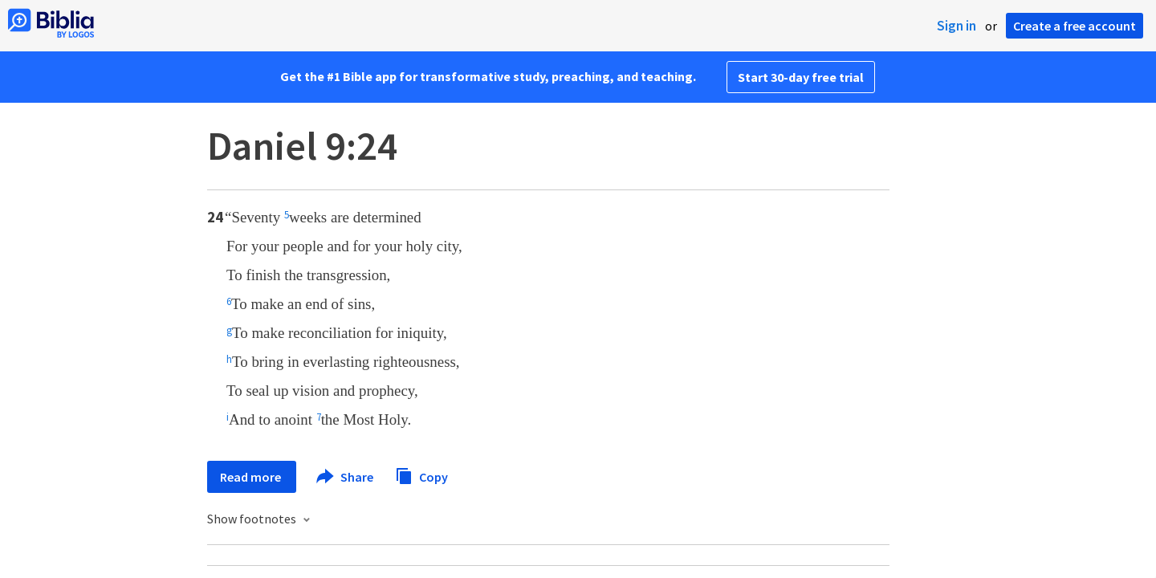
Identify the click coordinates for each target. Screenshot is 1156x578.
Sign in (956, 26)
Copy (421, 474)
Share (345, 477)
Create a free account (1074, 26)
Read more (251, 477)
